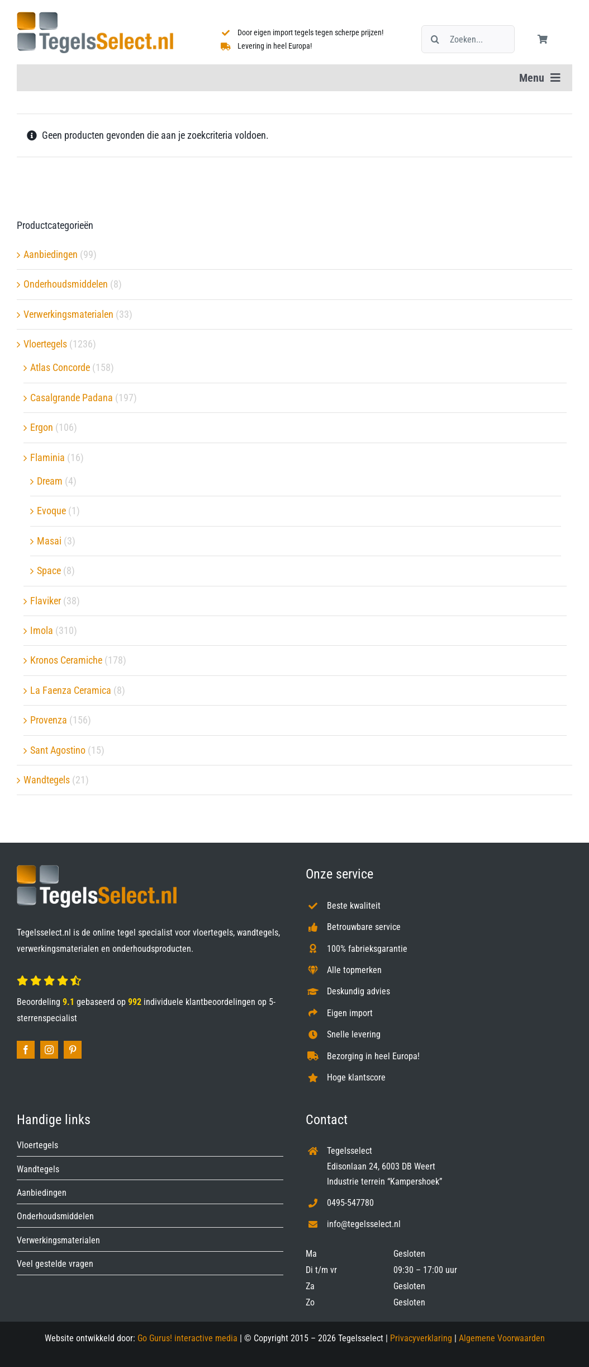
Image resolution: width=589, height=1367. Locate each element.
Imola (41, 630)
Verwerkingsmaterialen (68, 314)
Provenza (48, 720)
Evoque (51, 510)
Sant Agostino (58, 750)
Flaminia (47, 457)
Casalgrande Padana (71, 397)
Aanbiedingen (50, 254)
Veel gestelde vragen (55, 1263)
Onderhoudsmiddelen (65, 284)
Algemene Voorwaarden (502, 1338)
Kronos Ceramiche (66, 660)
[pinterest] (73, 1050)
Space (49, 570)
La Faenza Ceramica (70, 690)
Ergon (41, 427)
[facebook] (26, 1050)
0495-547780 (350, 1202)
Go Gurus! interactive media (187, 1338)
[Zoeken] (435, 39)
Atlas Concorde (60, 367)
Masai (49, 541)
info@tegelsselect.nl (364, 1224)
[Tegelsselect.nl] (95, 16)
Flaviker (45, 601)
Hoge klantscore (356, 1077)
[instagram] (49, 1050)
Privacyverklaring (421, 1338)
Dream (50, 481)
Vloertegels (45, 344)
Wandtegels (46, 780)
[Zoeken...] (468, 39)
